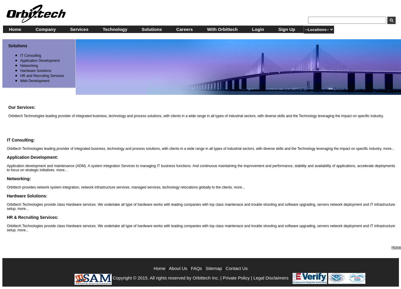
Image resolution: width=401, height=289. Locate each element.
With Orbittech (222, 29)
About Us (179, 268)
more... (388, 149)
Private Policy (236, 277)
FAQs (196, 268)
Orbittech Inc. (205, 277)
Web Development (35, 81)
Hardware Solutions (35, 71)
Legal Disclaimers (270, 277)
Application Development (40, 61)
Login (258, 29)
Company (46, 29)
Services (79, 29)
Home (15, 29)
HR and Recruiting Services (42, 76)
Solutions (152, 29)
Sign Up (286, 29)
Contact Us (237, 268)
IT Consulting (30, 56)
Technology (115, 29)
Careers (184, 29)
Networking (29, 66)
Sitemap (214, 268)
